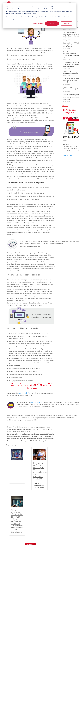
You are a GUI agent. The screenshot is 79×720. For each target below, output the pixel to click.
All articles (65, 106)
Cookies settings (38, 23)
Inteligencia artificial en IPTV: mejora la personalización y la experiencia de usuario (31, 471)
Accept (52, 23)
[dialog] (39, 15)
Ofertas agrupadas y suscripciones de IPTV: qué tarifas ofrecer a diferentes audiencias (47, 470)
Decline (66, 23)
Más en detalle (68, 155)
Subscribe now (30, 498)
